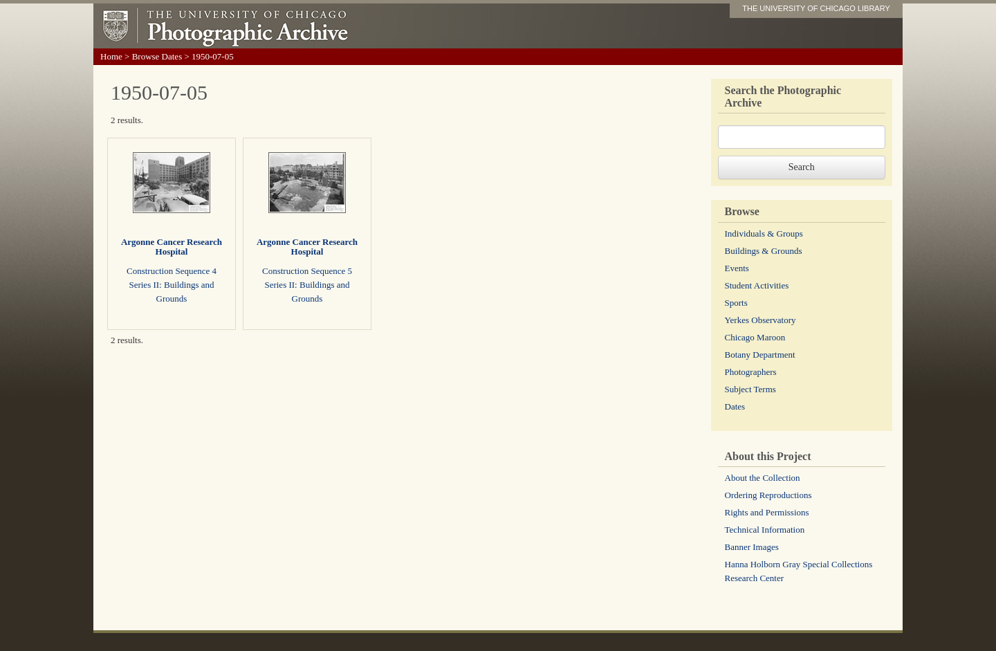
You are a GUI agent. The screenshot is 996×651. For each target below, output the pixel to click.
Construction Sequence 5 (307, 271)
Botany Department (760, 354)
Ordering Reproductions (768, 495)
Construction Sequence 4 (171, 271)
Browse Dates (157, 56)
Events (737, 268)
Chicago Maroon (755, 337)
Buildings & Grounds (763, 251)
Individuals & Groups (764, 233)
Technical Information (765, 529)
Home (111, 56)
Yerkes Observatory (760, 320)
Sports (736, 302)
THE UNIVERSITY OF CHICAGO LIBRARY (816, 8)
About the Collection (762, 478)
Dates (735, 406)
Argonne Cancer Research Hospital (171, 247)
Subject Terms (750, 389)
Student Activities (757, 285)
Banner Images (752, 547)
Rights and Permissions (767, 512)
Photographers (751, 372)
